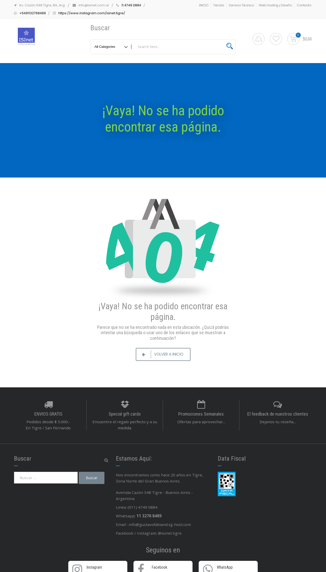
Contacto (304, 5)
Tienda (218, 5)
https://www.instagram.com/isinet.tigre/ (91, 13)
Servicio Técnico (241, 5)
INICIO (203, 5)
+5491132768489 (32, 13)
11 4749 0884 (131, 5)
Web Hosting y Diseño (275, 5)
